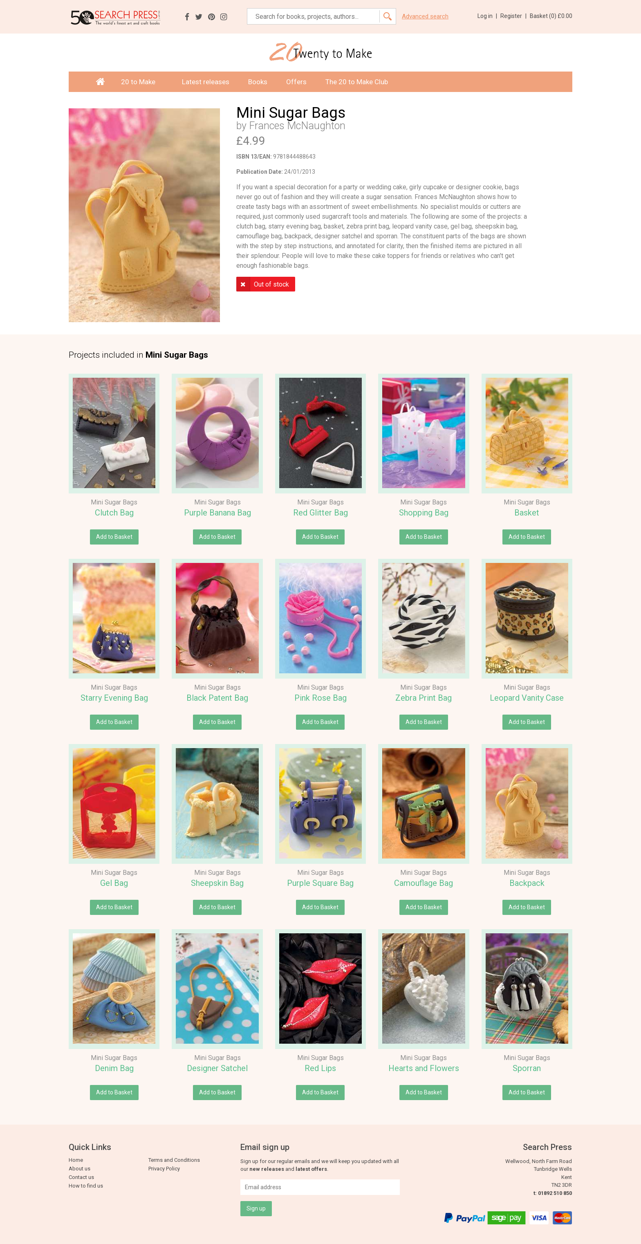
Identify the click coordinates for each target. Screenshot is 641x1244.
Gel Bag (114, 883)
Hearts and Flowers (423, 1068)
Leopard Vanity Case (527, 698)
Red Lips (320, 1068)
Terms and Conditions (174, 1160)
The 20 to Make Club (356, 82)
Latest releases (205, 82)
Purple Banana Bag (217, 513)
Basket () (551, 16)
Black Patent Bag (217, 698)
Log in (487, 16)
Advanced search (425, 16)
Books (257, 82)
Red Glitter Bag (320, 513)
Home (76, 1160)
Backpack (527, 883)
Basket (526, 513)
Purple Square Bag (320, 883)
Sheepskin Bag (217, 883)
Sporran (527, 1068)
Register (513, 16)
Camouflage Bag (423, 883)
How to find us (86, 1186)
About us (79, 1169)
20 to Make (142, 82)
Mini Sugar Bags (114, 502)
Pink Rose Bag (320, 698)
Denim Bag (114, 1068)
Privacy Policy (164, 1169)
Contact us (81, 1177)
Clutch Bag (114, 513)
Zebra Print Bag (423, 698)
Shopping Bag (423, 513)
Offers (296, 82)
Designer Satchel (217, 1068)
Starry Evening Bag (114, 698)
